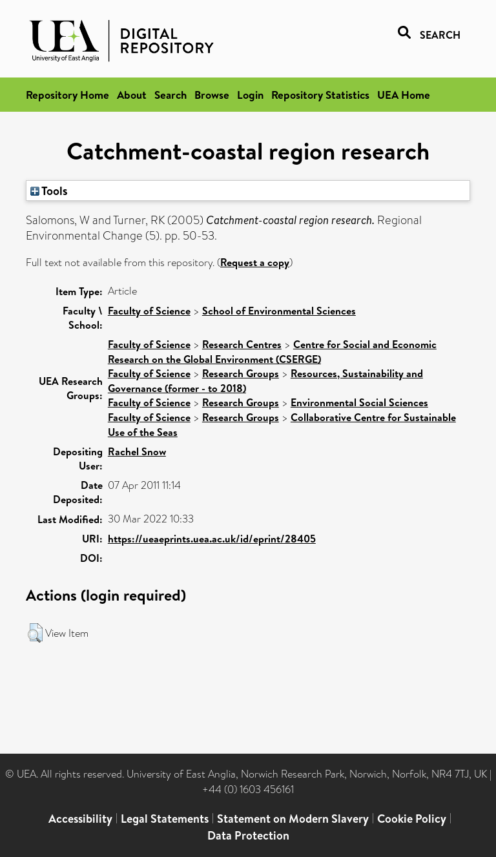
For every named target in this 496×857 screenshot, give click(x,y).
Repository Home (67, 94)
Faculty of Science (149, 311)
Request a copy (254, 262)
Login (250, 94)
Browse (211, 94)
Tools (49, 190)
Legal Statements (165, 819)
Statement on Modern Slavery (293, 819)
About (132, 94)
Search (170, 94)
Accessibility (80, 819)
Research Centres (242, 344)
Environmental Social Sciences (359, 402)
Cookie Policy (411, 819)
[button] (35, 633)
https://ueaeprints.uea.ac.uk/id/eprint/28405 (212, 539)
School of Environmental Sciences (279, 311)
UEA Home (403, 94)
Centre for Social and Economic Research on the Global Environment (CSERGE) (272, 351)
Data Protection (248, 835)
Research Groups (240, 373)
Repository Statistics (320, 94)
